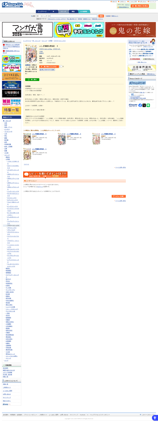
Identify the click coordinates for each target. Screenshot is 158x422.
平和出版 (8, 347)
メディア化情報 (7, 372)
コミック (63, 11)
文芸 (5, 123)
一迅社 (8, 313)
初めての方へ (7, 401)
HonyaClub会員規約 (135, 96)
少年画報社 (9, 326)
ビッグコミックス (12, 206)
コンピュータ (8, 131)
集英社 (8, 268)
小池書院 (8, 324)
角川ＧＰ (8, 279)
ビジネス (7, 129)
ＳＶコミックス (11, 198)
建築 (5, 138)
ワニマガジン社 (10, 311)
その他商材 (83, 11)
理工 (5, 135)
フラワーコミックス (13, 225)
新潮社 (8, 328)
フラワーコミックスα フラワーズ (50, 49)
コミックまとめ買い (12, 356)
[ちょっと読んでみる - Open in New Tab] (32, 80)
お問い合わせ (143, 1)
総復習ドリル (86, 19)
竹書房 (8, 332)
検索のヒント (115, 16)
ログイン (127, 4)
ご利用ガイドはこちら (148, 46)
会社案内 (5, 414)
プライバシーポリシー (30, 414)
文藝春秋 (8, 345)
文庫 (5, 148)
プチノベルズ (11, 230)
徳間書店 (8, 272)
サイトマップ (152, 1)
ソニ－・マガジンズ (12, 309)
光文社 (8, 315)
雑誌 (73, 11)
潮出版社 (8, 337)
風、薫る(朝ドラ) (72, 19)
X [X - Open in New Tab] (87, 414)
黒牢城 (80, 19)
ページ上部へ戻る (120, 167)
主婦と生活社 (10, 292)
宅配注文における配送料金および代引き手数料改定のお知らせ (11, 46)
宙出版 (8, 302)
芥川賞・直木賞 (7, 374)
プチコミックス (11, 227)
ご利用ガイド (123, 1)
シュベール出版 (10, 307)
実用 (5, 125)
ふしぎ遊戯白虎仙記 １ (39, 149)
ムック (6, 360)
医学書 (6, 140)
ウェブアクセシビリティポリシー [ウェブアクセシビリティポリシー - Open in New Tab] (100, 414)
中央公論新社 (10, 300)
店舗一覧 (114, 1)
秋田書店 (8, 270)
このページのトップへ (148, 414)
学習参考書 (7, 144)
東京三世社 (9, 304)
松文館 (8, 294)
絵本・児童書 (8, 146)
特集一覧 (5, 376)
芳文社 (8, 281)
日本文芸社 (9, 339)
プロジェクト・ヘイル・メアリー (57, 19)
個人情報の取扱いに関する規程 (138, 98)
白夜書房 (8, 341)
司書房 (8, 320)
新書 (5, 150)
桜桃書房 (8, 317)
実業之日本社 (10, 322)
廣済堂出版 (9, 349)
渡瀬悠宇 (41, 53)
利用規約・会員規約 (16, 414)
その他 (6, 153)
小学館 (8, 159)
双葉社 (8, 296)
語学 (5, 142)
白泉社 (8, 285)
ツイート (26, 164)
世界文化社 (9, 330)
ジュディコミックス (13, 191)
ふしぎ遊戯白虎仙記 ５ (39, 134)
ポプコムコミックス (13, 249)
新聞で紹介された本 (9, 370)
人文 (5, 133)
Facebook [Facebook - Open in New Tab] (82, 414)
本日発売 (5, 368)
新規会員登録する (124, 7)
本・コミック (7, 121)
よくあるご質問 (133, 1)
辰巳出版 (8, 298)
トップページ (42, 11)
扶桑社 (8, 343)
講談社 (8, 157)
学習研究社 (9, 283)
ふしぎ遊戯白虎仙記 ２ (108, 134)
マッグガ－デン (10, 289)
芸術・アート (8, 127)
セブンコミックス (12, 200)
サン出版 (8, 287)
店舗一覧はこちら (142, 62)
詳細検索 (108, 16)
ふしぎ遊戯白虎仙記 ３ (74, 134)
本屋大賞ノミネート (97, 19)
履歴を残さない (151, 74)
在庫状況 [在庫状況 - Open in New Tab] (27, 65)
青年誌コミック (10, 354)
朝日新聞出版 (10, 335)
